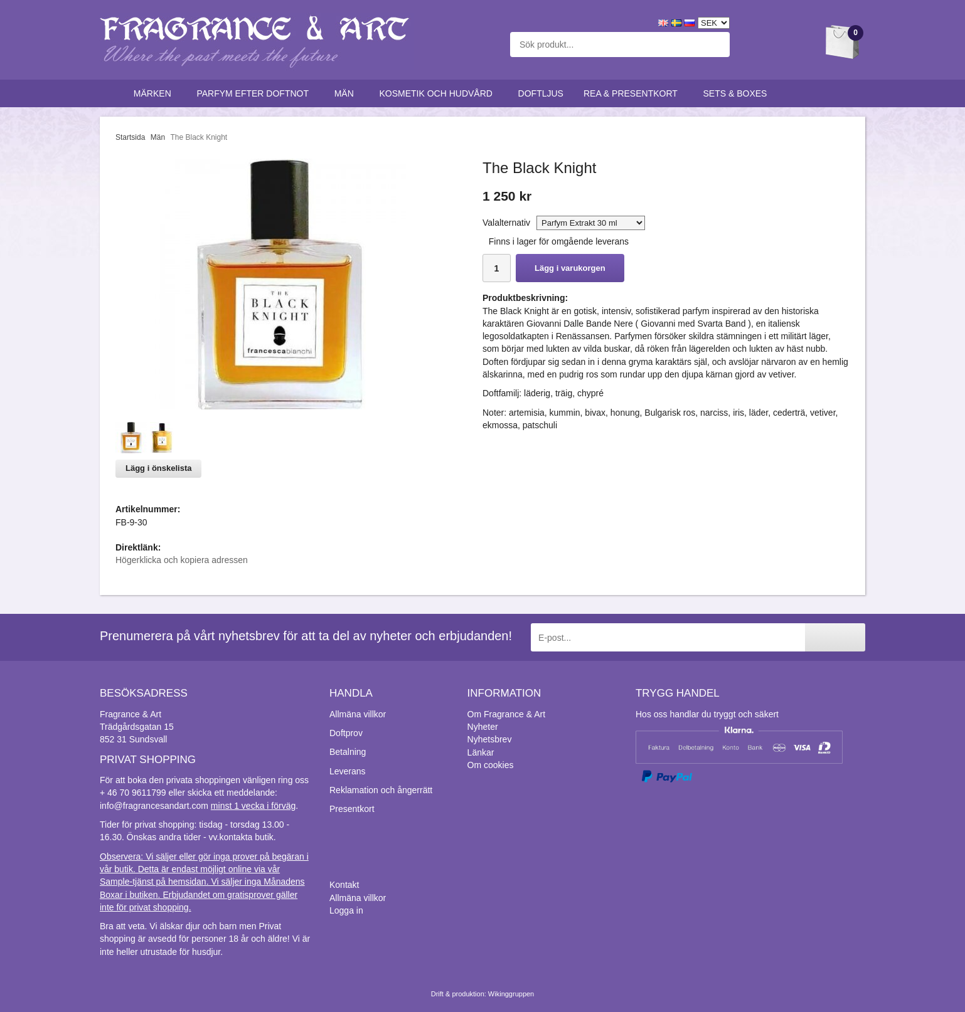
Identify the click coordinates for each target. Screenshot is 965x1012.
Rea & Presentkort (633, 93)
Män (347, 93)
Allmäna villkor (357, 714)
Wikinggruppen (511, 994)
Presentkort (352, 809)
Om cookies (490, 765)
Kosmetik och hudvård (438, 93)
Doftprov (346, 733)
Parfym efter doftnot (255, 93)
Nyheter (482, 727)
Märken (155, 93)
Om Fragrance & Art (506, 714)
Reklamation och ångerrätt (380, 790)
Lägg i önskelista (158, 468)
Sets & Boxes (738, 93)
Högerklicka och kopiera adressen (181, 560)
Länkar (480, 752)
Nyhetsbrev (489, 739)
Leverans (347, 771)
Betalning (347, 752)
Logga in (346, 910)
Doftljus (540, 93)
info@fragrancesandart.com (154, 806)
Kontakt (344, 885)
